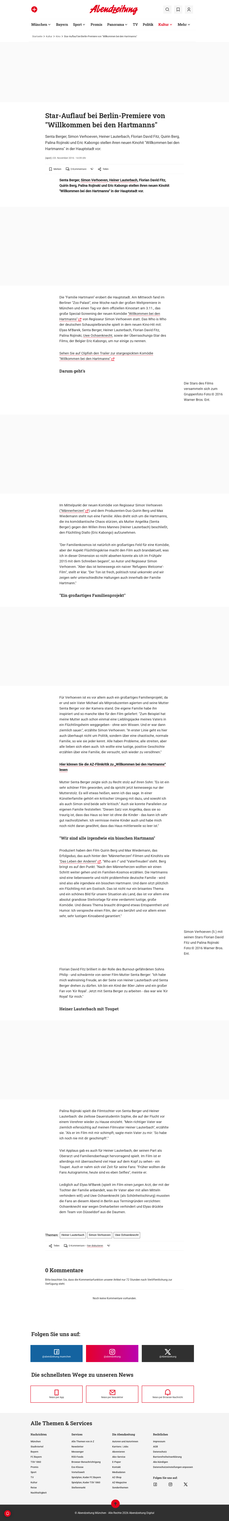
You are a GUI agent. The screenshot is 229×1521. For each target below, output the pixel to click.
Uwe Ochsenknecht (97, 335)
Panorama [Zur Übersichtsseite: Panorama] (115, 24)
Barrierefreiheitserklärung (167, 1456)
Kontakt (116, 1467)
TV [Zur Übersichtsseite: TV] (135, 24)
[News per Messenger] (56, 1394)
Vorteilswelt (78, 1472)
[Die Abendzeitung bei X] (168, 1353)
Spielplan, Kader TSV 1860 (85, 1482)
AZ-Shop (116, 1477)
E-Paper (116, 1462)
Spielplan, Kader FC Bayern (86, 1477)
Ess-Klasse (77, 1467)
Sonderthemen (120, 1487)
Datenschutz (160, 1451)
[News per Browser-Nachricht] (168, 1394)
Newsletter (77, 1446)
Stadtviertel (37, 1446)
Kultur (49, 36)
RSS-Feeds (77, 1456)
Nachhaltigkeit (39, 1492)
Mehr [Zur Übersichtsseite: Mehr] (182, 24)
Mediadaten (118, 1472)
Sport (33, 1472)
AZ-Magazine (119, 1482)
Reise (34, 1487)
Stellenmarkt (78, 1487)
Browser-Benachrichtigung (86, 1462)
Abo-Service (118, 1456)
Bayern (34, 1451)
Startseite (37, 36)
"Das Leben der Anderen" (78, 861)
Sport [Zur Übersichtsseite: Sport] (77, 24)
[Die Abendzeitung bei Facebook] (56, 1353)
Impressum (159, 1441)
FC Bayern (36, 1456)
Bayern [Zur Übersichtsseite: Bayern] (62, 24)
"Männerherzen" (72, 511)
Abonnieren (118, 1451)
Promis (34, 1467)
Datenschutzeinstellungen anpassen (173, 1467)
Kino (58, 36)
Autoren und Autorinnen (125, 1441)
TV (32, 1477)
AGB (155, 1446)
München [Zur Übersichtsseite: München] (39, 24)
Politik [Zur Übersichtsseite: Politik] (148, 24)
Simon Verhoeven (94, 180)
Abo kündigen (160, 1462)
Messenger (77, 1451)
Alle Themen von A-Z (82, 1441)
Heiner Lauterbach (123, 180)
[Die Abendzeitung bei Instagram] (112, 1353)
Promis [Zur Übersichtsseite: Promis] (96, 24)
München (36, 1441)
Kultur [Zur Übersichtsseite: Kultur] (163, 24)
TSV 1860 (36, 1462)
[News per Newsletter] (112, 1394)
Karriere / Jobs (120, 1446)
